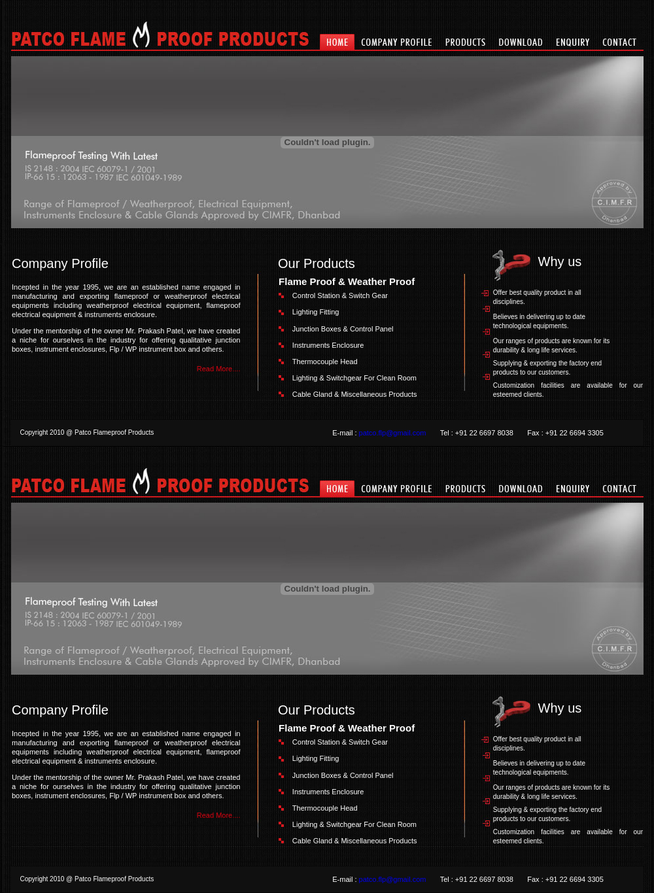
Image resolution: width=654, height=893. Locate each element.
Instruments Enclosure (328, 345)
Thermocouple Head (325, 361)
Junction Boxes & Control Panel (343, 329)
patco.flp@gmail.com (392, 433)
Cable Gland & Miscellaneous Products (354, 394)
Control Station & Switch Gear (340, 295)
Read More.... (219, 369)
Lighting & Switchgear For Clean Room (354, 378)
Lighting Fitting (315, 312)
